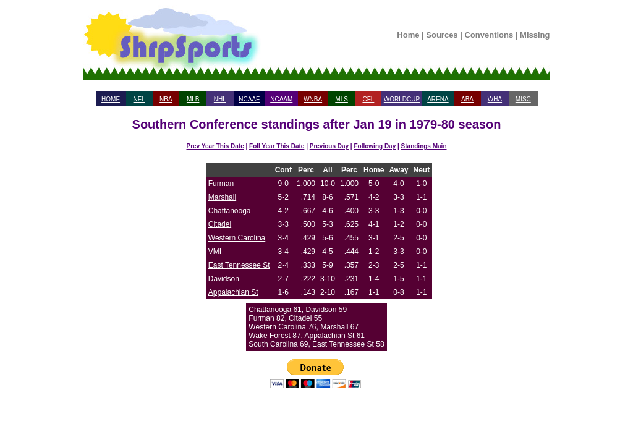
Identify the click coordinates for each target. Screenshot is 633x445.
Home (408, 35)
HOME (110, 99)
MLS (341, 99)
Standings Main (424, 146)
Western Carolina (236, 238)
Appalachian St (233, 292)
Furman (221, 183)
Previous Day (329, 146)
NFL (139, 99)
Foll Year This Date (276, 146)
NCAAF (249, 99)
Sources (441, 35)
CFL (368, 99)
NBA (165, 99)
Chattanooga (229, 210)
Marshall (222, 197)
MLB (193, 99)
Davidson (223, 278)
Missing (535, 35)
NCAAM (281, 99)
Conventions (488, 35)
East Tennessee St (239, 265)
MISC (523, 99)
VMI (214, 251)
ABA (467, 99)
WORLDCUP (402, 99)
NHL (220, 99)
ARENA (437, 99)
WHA (495, 99)
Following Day (375, 146)
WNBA (313, 99)
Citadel (219, 224)
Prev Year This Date (215, 146)
